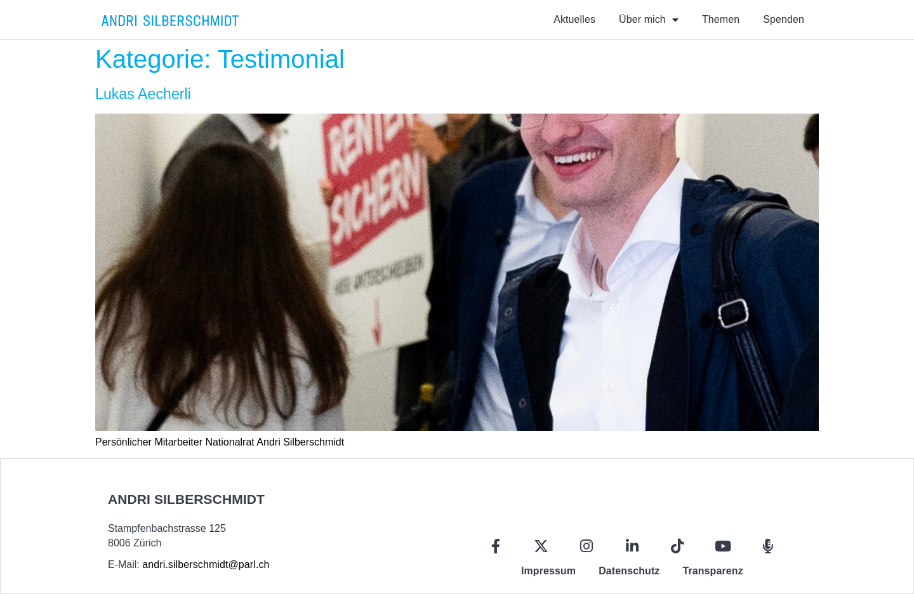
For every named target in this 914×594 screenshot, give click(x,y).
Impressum (548, 570)
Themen (720, 19)
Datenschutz (629, 570)
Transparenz (712, 570)
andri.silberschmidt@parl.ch (205, 564)
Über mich (649, 19)
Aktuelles (574, 19)
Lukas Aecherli (143, 94)
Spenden (783, 19)
